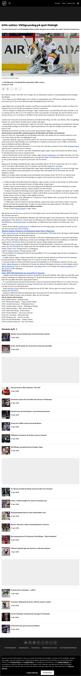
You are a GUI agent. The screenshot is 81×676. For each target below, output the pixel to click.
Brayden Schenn (13, 288)
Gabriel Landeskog (66, 266)
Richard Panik (21, 222)
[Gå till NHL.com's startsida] (4, 3)
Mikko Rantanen (12, 264)
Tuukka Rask (22, 226)
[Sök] (9, 3)
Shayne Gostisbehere (49, 155)
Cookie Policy (29, 662)
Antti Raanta (6, 220)
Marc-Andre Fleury (9, 233)
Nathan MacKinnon (8, 266)
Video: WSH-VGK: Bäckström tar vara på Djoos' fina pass (23, 273)
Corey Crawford (16, 244)
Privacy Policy (16, 662)
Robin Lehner (55, 168)
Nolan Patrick (74, 146)
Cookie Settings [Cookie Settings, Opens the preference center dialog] (32, 672)
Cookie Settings (63, 662)
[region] (40, 665)
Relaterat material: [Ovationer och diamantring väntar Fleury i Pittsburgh (28, 231)
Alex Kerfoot (6, 268)
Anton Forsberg (13, 251)
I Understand (47, 672)
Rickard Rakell (20, 208)
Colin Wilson (38, 266)
